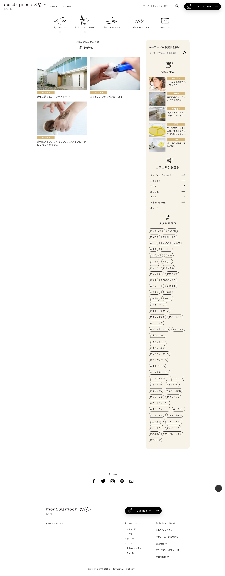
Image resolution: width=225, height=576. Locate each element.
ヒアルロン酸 (175, 390)
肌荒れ (168, 261)
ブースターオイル (160, 329)
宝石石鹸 (154, 191)
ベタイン (179, 409)
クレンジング (158, 316)
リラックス (157, 273)
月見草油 (156, 421)
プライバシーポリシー (166, 550)
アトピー (167, 249)
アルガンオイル (159, 359)
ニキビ (155, 261)
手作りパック (158, 347)
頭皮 (154, 279)
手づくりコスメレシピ (166, 523)
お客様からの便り (158, 202)
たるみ (166, 243)
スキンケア (155, 180)
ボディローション (173, 433)
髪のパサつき (169, 279)
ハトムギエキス (159, 378)
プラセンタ (178, 378)
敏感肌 (155, 298)
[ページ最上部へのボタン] (218, 488)
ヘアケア (179, 329)
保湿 (154, 249)
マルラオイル (175, 415)
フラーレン (157, 396)
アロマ (153, 186)
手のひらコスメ (159, 341)
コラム (153, 196)
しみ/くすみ (157, 230)
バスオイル (157, 427)
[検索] (177, 6)
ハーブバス (176, 316)
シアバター (157, 415)
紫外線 (155, 236)
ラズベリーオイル (160, 353)
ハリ (178, 243)
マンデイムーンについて (167, 536)
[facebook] (93, 481)
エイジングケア (159, 304)
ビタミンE (157, 390)
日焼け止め (170, 236)
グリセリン (174, 396)
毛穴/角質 (156, 255)
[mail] (131, 481)
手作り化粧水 (158, 335)
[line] (122, 481)
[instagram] (112, 481)
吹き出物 (173, 273)
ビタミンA (157, 384)
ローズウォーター (160, 403)
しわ (154, 243)
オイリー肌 (157, 286)
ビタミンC (173, 384)
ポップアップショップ (160, 175)
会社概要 (160, 543)
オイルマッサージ (160, 310)
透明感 (173, 230)
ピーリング (157, 323)
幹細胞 (155, 433)
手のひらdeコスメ (164, 530)
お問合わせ (161, 556)
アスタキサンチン (160, 372)
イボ (170, 255)
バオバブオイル (174, 421)
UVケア (168, 298)
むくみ (155, 267)
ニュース (154, 207)
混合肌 (155, 292)
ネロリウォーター (160, 409)
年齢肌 (168, 292)
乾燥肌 (172, 286)
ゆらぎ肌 (169, 267)
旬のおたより (131, 523)
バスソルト (174, 427)
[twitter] (103, 481)
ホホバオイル (158, 366)
